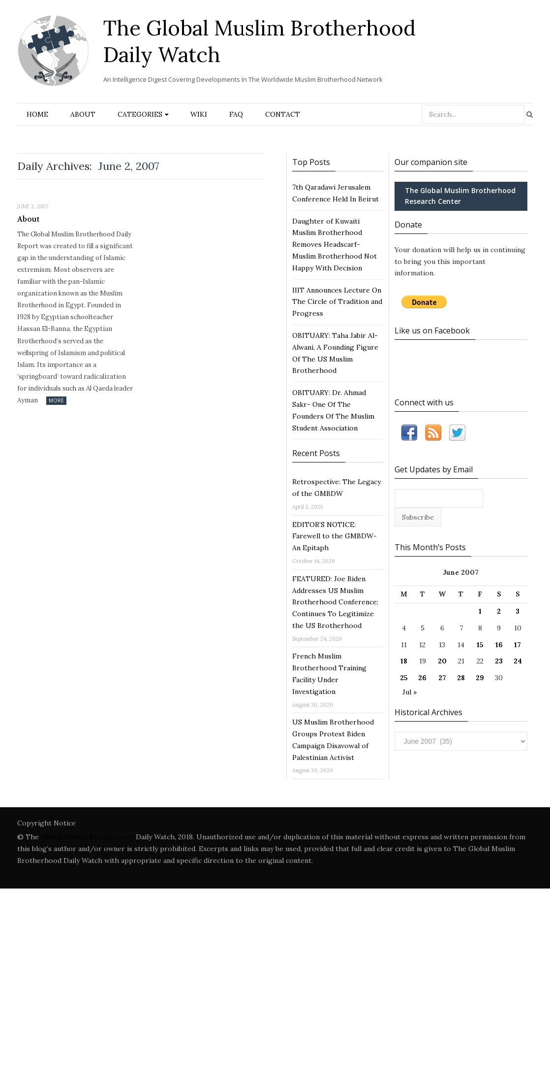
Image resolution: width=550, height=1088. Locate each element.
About (82, 114)
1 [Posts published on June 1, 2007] (480, 611)
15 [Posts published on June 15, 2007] (480, 644)
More (56, 400)
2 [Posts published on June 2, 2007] (499, 611)
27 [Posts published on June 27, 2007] (442, 677)
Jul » (409, 692)
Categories (140, 114)
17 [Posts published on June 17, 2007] (517, 644)
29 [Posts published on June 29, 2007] (480, 677)
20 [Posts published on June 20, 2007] (442, 661)
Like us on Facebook (432, 330)
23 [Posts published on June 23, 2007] (499, 661)
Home (37, 114)
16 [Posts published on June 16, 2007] (499, 644)
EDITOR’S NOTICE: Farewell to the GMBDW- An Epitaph (334, 536)
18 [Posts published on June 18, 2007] (403, 661)
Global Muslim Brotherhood (87, 836)
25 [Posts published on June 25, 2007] (404, 677)
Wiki (198, 114)
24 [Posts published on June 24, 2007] (518, 661)
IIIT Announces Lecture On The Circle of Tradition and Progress (337, 302)
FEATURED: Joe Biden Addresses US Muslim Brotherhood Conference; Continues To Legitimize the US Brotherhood (335, 602)
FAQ (236, 114)
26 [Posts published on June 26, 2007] (422, 677)
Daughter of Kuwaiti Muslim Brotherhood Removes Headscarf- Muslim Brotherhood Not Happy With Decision (334, 244)
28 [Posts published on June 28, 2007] (461, 677)
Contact (282, 114)
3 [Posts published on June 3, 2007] (517, 611)
